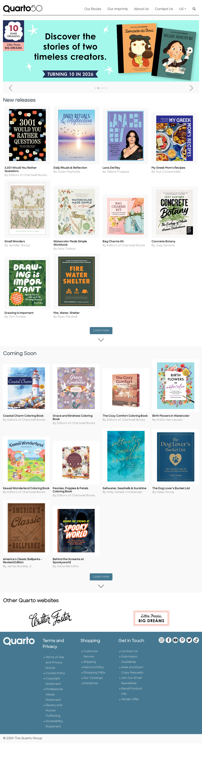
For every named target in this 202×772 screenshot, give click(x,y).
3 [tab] (101, 88)
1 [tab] (95, 88)
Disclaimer (90, 684)
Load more (102, 331)
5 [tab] (106, 88)
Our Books (92, 9)
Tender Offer (130, 700)
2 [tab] (98, 88)
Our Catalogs (93, 679)
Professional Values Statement (54, 695)
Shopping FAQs (94, 673)
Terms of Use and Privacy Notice (55, 663)
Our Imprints (117, 9)
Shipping (89, 663)
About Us (141, 9)
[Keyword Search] (194, 9)
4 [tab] (103, 88)
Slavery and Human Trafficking (54, 711)
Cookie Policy (55, 674)
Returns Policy (93, 668)
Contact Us (164, 9)
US (181, 9)
